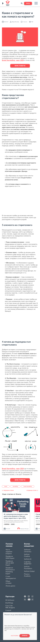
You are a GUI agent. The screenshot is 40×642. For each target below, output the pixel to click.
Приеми (24, 635)
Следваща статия (32, 490)
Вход (28, 3)
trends (12, 524)
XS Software (9, 600)
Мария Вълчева (15, 21)
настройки (14, 635)
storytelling (15, 486)
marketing (7, 524)
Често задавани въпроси (9, 551)
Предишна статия (8, 490)
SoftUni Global (29, 571)
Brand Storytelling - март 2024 (13, 60)
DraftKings (9, 603)
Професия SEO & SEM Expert (10, 563)
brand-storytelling (28, 486)
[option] (18, 514)
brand (5, 486)
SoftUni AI (27, 559)
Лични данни (10, 586)
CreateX (8, 610)
